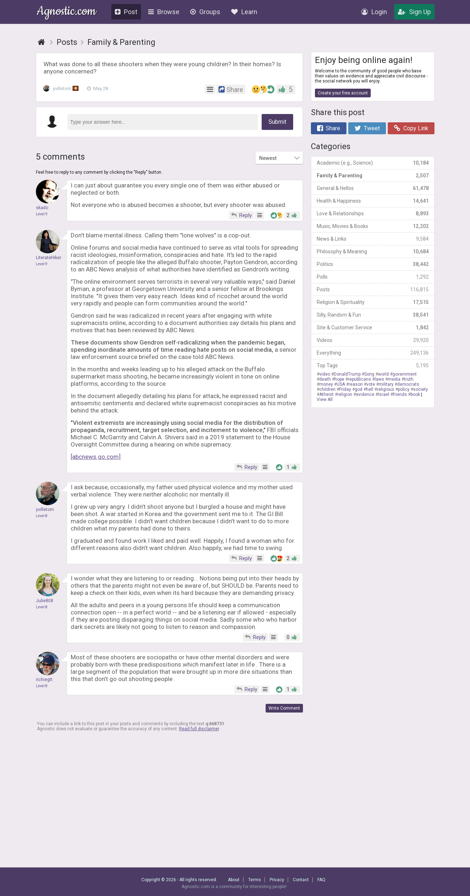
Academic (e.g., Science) (373, 163)
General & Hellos (373, 188)
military (386, 384)
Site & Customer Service (373, 327)
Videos (373, 340)
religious (385, 389)
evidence (365, 394)
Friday (345, 389)
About (234, 879)
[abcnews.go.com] (96, 456)
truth (408, 379)
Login (374, 12)
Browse (163, 12)
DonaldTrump (347, 374)
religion (344, 394)
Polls (373, 277)
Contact (301, 879)
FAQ (321, 879)
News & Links (373, 239)
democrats (408, 384)
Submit (277, 121)
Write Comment (284, 708)
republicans (359, 379)
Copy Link (411, 128)
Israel (383, 394)
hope (339, 379)
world (383, 374)
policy (403, 389)
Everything (373, 353)
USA (341, 384)
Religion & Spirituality (373, 302)
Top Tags (373, 365)
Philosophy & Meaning (373, 251)
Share (328, 128)
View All (325, 399)
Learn (244, 12)
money (326, 384)
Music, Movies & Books (373, 226)
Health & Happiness (373, 201)
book (415, 394)
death (325, 379)
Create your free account (343, 93)
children (327, 389)
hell (369, 389)
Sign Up (414, 12)
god (358, 389)
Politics (373, 264)
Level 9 (41, 214)
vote (370, 384)
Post (126, 12)
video (324, 374)
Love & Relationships (373, 213)
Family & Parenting (373, 175)
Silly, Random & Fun (373, 315)
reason (356, 384)
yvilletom (62, 88)
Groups (205, 12)
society (420, 389)
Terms (254, 879)
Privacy (277, 879)
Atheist (326, 394)
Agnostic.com (66, 12)
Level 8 (41, 516)
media (394, 379)
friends (400, 394)
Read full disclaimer (199, 728)
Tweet (367, 128)
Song (369, 374)
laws (379, 379)
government (404, 374)
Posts (373, 289)
